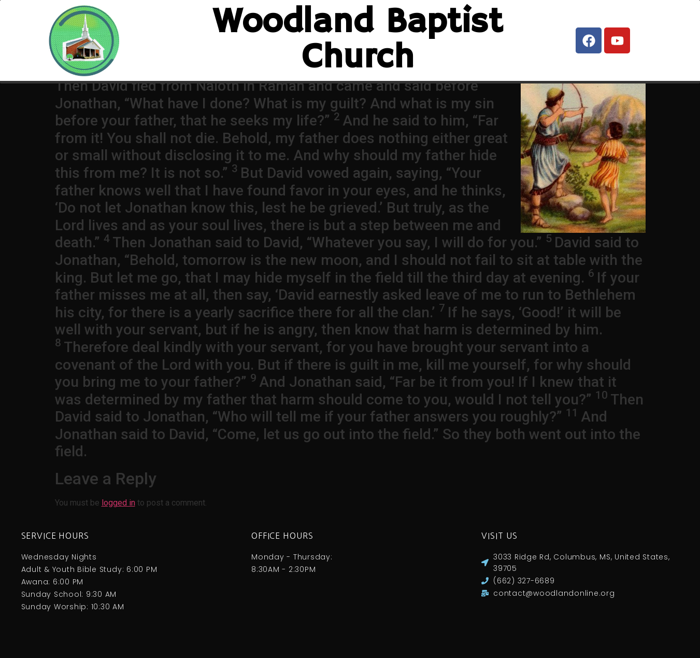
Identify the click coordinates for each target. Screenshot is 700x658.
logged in (118, 514)
